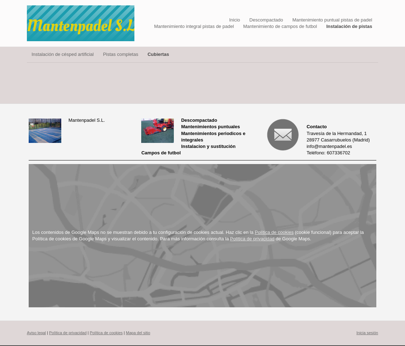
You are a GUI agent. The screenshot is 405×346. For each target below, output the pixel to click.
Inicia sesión (367, 333)
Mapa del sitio (138, 333)
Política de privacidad (252, 238)
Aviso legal (36, 333)
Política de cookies (274, 232)
